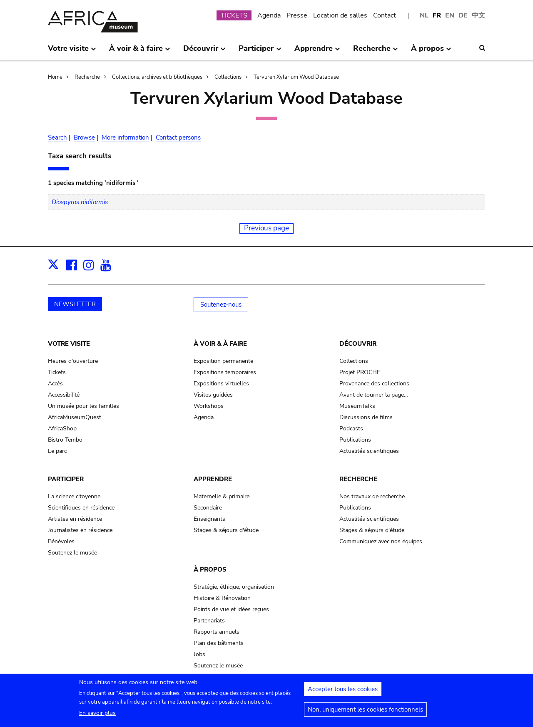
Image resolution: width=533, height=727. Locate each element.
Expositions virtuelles (221, 383)
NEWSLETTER (75, 304)
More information (125, 137)
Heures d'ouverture (73, 361)
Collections (228, 77)
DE (463, 15)
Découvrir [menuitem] (204, 51)
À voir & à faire (220, 344)
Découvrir (357, 344)
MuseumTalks (357, 406)
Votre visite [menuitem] (72, 51)
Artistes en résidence (75, 519)
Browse (84, 137)
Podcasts (351, 428)
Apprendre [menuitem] (317, 51)
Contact (384, 15)
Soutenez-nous (221, 304)
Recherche (87, 77)
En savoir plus (97, 715)
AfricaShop (62, 428)
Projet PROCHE (359, 372)
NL (424, 15)
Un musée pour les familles (83, 406)
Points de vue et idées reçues (231, 609)
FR (437, 15)
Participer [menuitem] (260, 51)
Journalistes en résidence (80, 530)
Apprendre (213, 479)
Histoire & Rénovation (222, 598)
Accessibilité (64, 395)
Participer (66, 479)
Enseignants (209, 519)
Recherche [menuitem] (375, 51)
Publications (355, 440)
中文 (478, 15)
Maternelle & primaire (221, 496)
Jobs (199, 654)
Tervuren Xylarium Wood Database (296, 77)
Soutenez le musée (72, 553)
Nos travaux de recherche (372, 496)
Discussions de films (366, 417)
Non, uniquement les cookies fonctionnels (365, 712)
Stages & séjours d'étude (226, 530)
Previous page (266, 228)
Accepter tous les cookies (343, 691)
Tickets (57, 372)
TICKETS (234, 15)
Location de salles (340, 15)
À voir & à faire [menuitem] (139, 51)
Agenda (269, 15)
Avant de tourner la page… (373, 395)
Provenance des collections (374, 383)
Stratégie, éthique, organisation (234, 587)
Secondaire (208, 508)
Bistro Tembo (65, 440)
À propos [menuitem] (431, 51)
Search (57, 137)
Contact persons (178, 137)
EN (449, 15)
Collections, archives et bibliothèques (157, 77)
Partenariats (209, 621)
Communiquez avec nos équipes (380, 541)
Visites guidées (213, 395)
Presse (296, 15)
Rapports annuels (216, 632)
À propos (210, 569)
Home (55, 77)
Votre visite (69, 344)
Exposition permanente (223, 361)
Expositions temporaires (225, 372)
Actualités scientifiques (369, 451)
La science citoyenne (74, 496)
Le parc (57, 451)
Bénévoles (61, 541)
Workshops (209, 406)
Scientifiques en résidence (81, 508)
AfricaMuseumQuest (74, 417)
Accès (55, 383)
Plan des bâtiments (219, 643)
